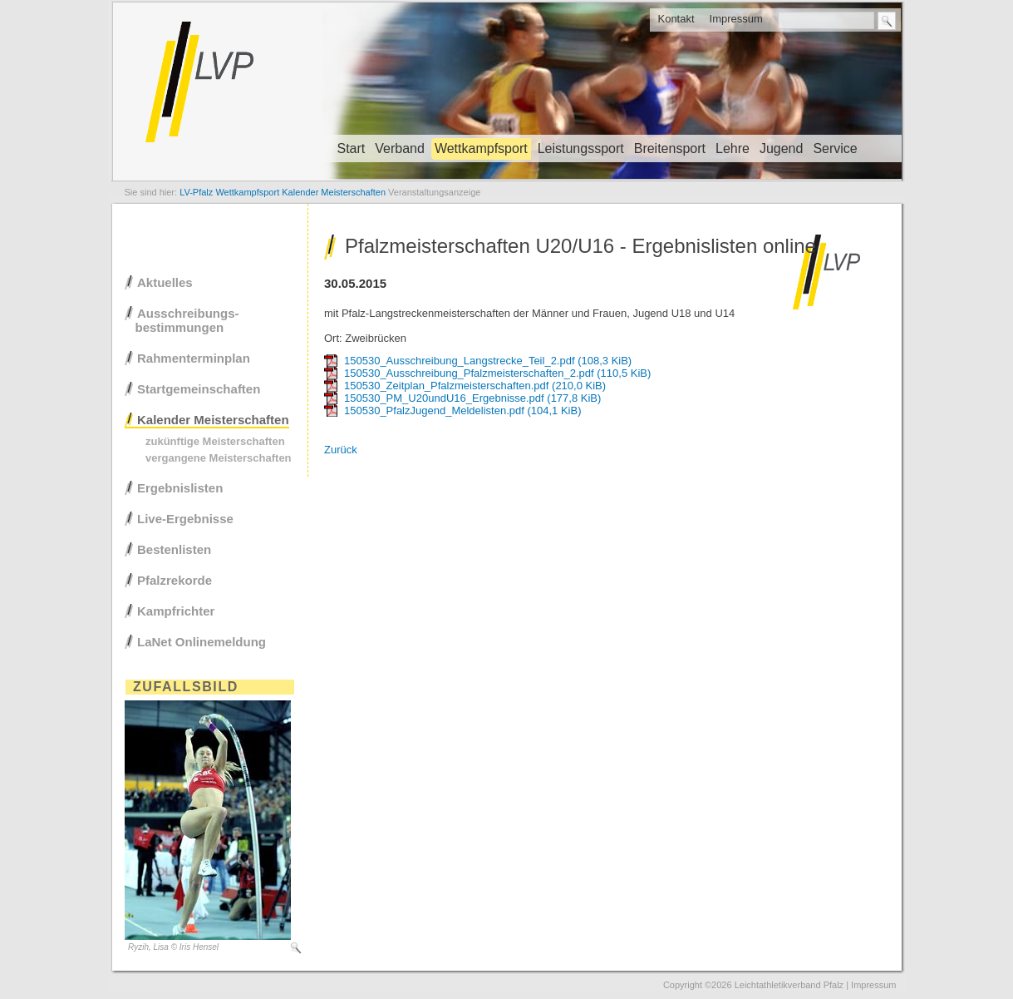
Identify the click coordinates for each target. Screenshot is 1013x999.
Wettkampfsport (481, 148)
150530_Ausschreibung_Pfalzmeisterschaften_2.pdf (497, 373)
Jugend (782, 148)
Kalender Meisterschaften (213, 420)
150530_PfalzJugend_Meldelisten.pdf (463, 410)
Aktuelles (165, 282)
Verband (400, 148)
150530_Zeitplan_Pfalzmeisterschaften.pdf (475, 385)
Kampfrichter (175, 611)
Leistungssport (581, 148)
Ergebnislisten (180, 488)
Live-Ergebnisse (185, 519)
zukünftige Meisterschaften (215, 441)
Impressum (736, 18)
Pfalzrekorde (174, 580)
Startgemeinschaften (198, 389)
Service (835, 148)
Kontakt (675, 18)
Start (351, 148)
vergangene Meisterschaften (218, 458)
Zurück (340, 449)
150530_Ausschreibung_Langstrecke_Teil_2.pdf (488, 360)
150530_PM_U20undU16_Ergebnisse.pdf (472, 398)
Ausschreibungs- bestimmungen (182, 320)
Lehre (732, 148)
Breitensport (670, 148)
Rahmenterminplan (193, 358)
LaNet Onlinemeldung (201, 642)
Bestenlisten (174, 549)
